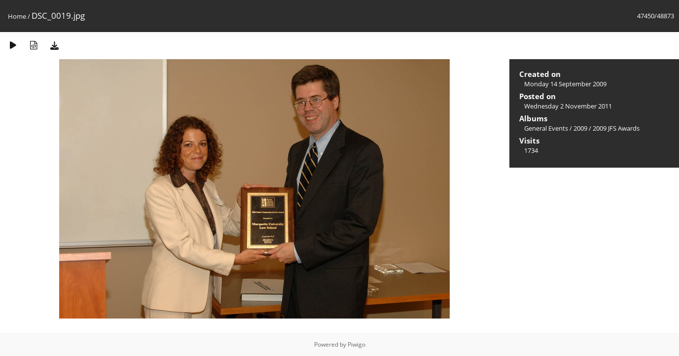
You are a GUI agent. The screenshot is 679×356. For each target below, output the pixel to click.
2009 (580, 128)
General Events (546, 128)
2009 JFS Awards (616, 128)
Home (17, 16)
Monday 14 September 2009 (565, 83)
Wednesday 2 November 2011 (568, 106)
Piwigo (356, 344)
